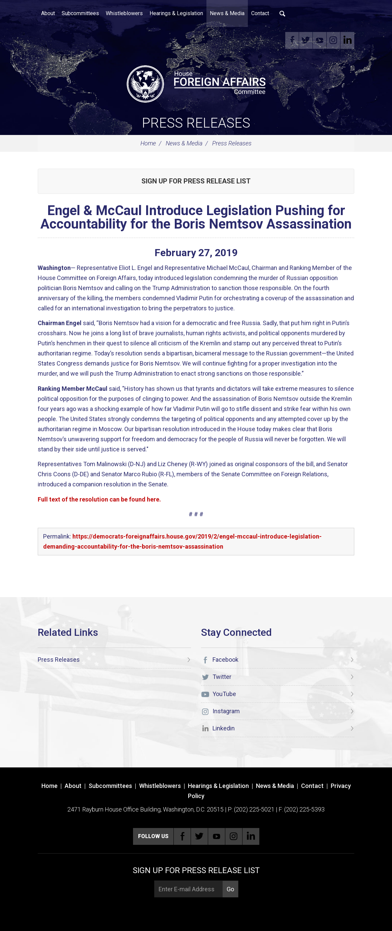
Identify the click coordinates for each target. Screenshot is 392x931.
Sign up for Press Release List (196, 181)
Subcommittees (80, 13)
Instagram (333, 40)
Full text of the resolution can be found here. (99, 499)
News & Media (227, 13)
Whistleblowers (124, 13)
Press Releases (196, 123)
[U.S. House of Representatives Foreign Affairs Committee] (196, 82)
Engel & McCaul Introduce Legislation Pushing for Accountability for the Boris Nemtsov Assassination (196, 217)
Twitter (306, 40)
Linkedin (347, 40)
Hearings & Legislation (176, 13)
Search (282, 13)
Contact (260, 13)
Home (148, 143)
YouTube (320, 40)
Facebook (292, 40)
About (48, 13)
